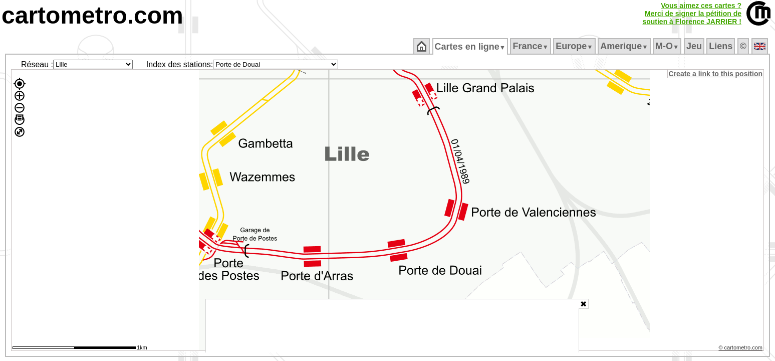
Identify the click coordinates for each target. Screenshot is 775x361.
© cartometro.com (741, 349)
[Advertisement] (392, 325)
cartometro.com (92, 15)
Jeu (694, 46)
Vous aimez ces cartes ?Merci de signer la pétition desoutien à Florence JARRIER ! (691, 14)
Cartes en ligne (470, 47)
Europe (575, 46)
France (531, 46)
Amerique (625, 46)
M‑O (668, 46)
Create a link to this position (716, 74)
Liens (721, 46)
